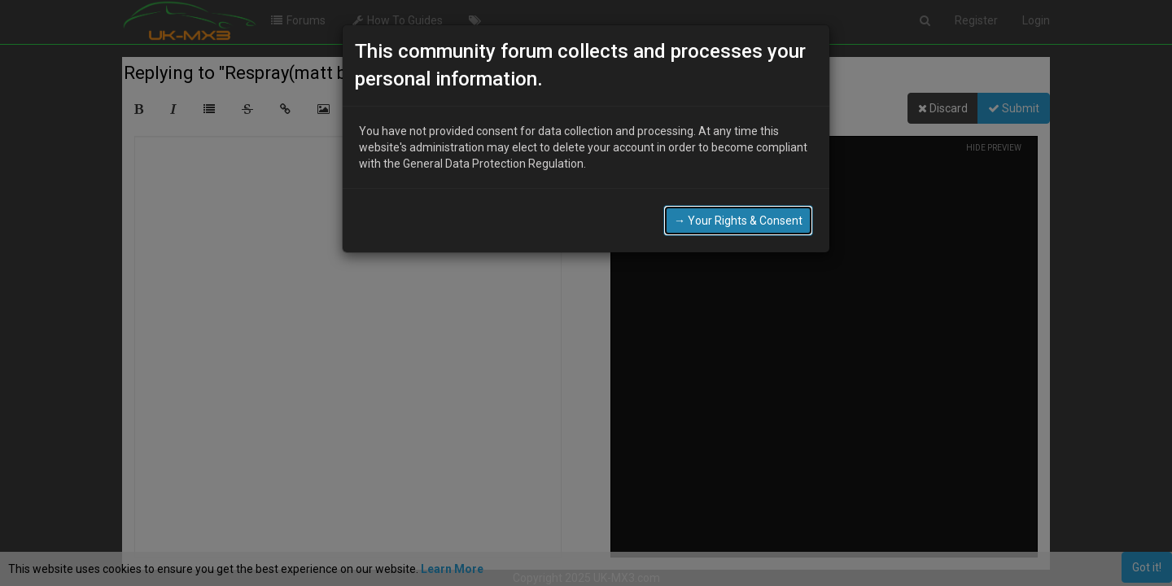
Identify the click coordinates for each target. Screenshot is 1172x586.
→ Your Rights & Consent (738, 220)
